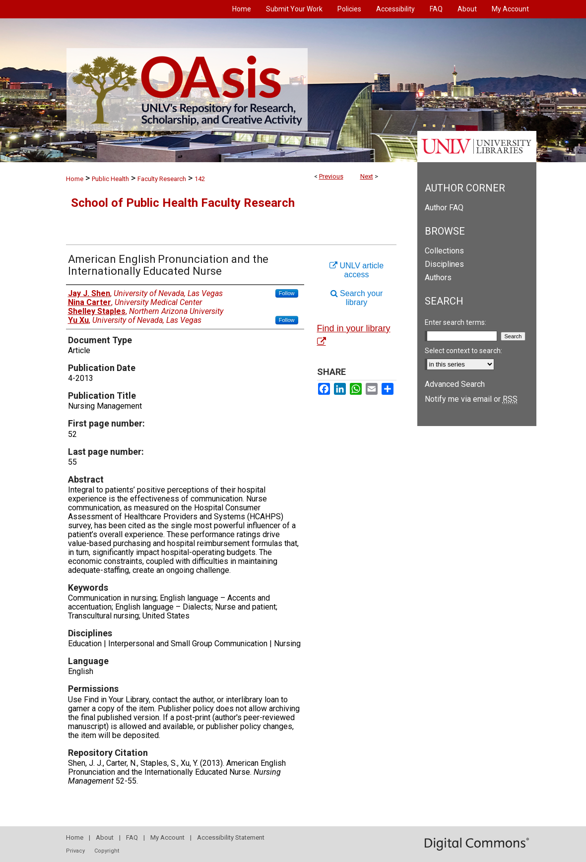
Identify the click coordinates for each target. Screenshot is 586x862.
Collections (444, 250)
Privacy (75, 851)
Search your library (356, 298)
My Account (167, 837)
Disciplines (444, 264)
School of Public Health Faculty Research (183, 203)
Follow (287, 293)
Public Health (110, 179)
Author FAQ (444, 207)
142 (200, 179)
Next (366, 176)
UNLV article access (356, 270)
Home (74, 179)
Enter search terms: (455, 322)
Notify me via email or (471, 399)
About (105, 837)
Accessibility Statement (230, 837)
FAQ (132, 837)
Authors (438, 277)
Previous (331, 176)
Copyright (106, 851)
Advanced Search (455, 384)
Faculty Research (161, 179)
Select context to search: (463, 351)
